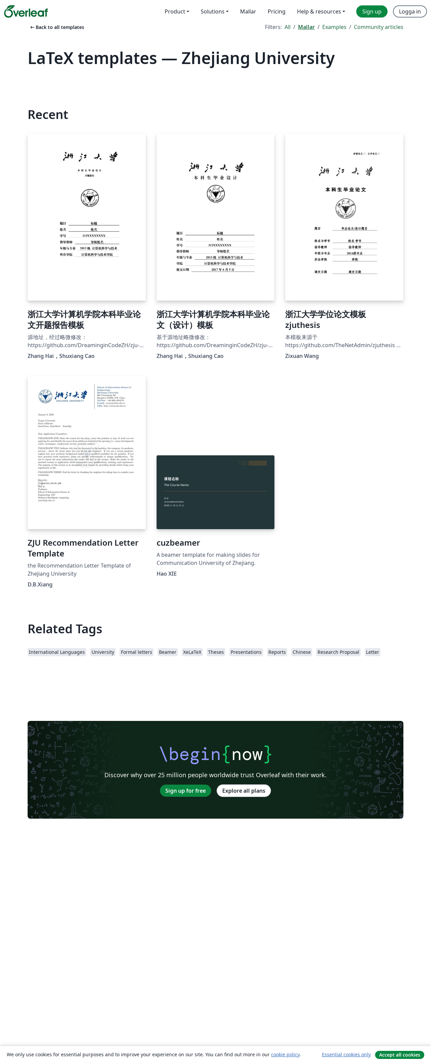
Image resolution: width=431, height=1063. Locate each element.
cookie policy (285, 1054)
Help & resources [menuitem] (319, 11)
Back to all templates (56, 27)
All (288, 27)
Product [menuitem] (175, 11)
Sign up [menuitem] (372, 11)
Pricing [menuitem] (277, 11)
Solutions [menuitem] (213, 11)
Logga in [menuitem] (410, 11)
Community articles (378, 27)
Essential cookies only (346, 1054)
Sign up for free (185, 790)
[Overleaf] (26, 11)
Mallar (306, 27)
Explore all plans (243, 790)
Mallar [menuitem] (248, 11)
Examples (334, 27)
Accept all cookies (399, 1055)
